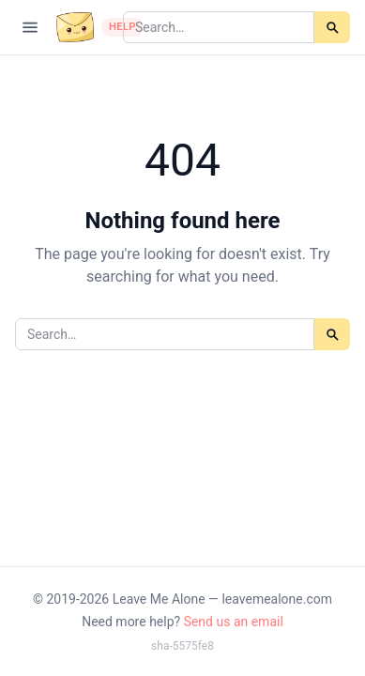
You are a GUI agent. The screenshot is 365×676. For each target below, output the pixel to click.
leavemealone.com (276, 599)
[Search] (332, 27)
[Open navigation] (30, 27)
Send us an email (233, 621)
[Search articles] (218, 27)
